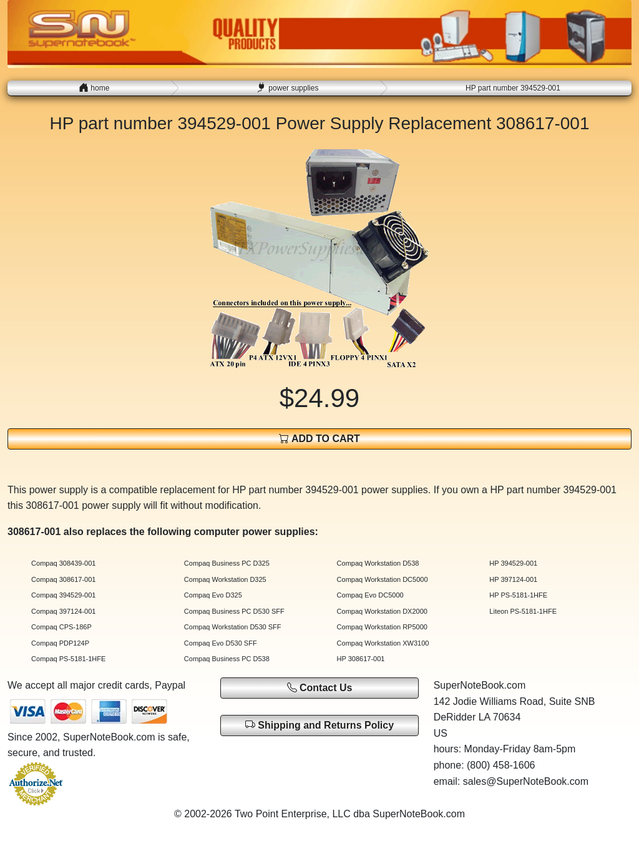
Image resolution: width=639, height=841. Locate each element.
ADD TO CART (319, 438)
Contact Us (320, 687)
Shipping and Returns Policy (319, 724)
